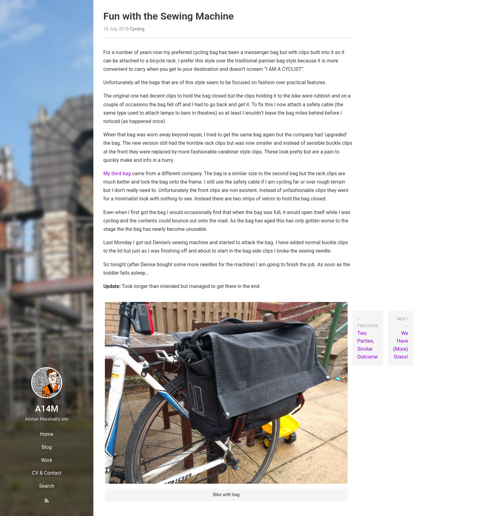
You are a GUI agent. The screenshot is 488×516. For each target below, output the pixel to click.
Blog (47, 447)
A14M (46, 409)
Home (46, 434)
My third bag (117, 173)
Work (47, 460)
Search (46, 486)
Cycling (137, 29)
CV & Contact (46, 473)
